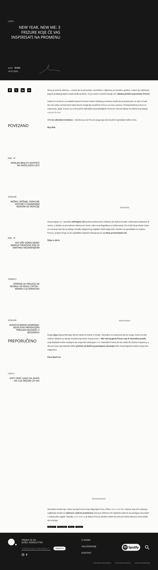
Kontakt (86, 552)
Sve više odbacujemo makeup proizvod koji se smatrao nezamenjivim (25, 245)
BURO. (18, 67)
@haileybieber (124, 207)
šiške (55, 334)
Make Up (12, 158)
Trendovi (12, 279)
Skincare (12, 197)
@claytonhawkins (124, 320)
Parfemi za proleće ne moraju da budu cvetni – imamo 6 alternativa (25, 286)
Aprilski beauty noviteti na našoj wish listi (25, 164)
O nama (85, 539)
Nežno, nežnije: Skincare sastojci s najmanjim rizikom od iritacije (25, 204)
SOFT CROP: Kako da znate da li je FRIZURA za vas (25, 379)
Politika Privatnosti (102, 563)
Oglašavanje (88, 546)
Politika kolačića (123, 563)
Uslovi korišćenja (142, 563)
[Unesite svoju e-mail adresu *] (36, 548)
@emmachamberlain (99, 498)
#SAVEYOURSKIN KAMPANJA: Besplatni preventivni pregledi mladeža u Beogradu (24, 328)
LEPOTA (11, 21)
